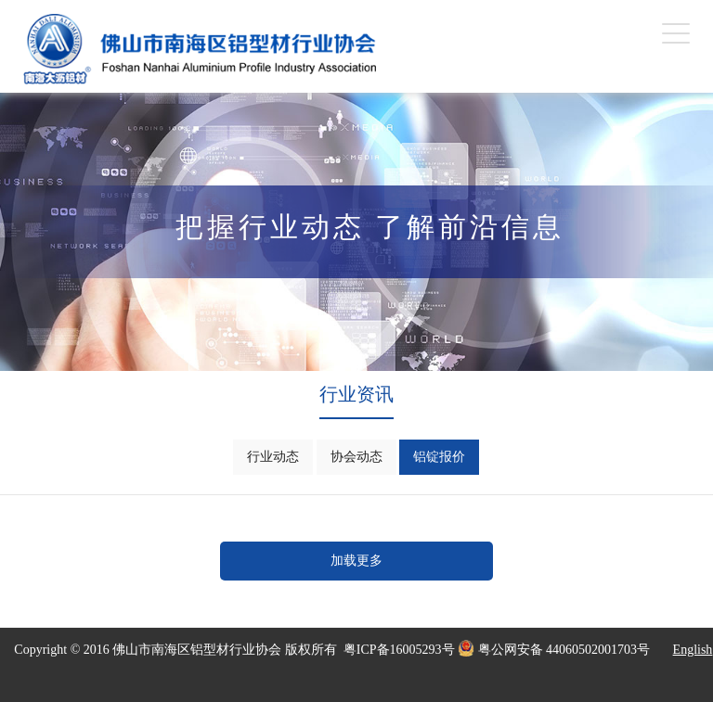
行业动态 (273, 457)
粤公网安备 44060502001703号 (554, 648)
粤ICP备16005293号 (399, 650)
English (693, 650)
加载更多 (356, 561)
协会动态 (356, 457)
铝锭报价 (439, 457)
